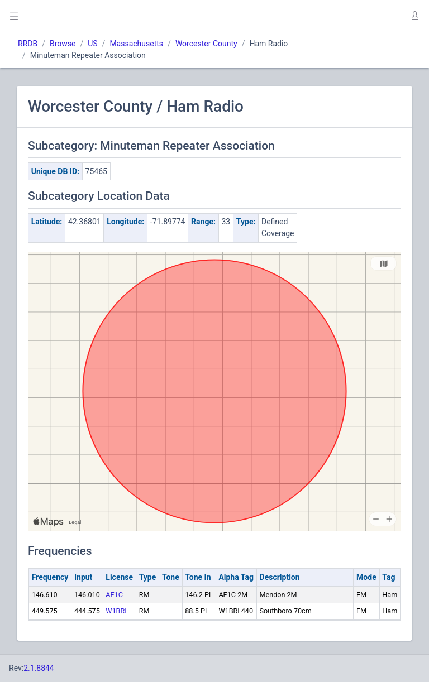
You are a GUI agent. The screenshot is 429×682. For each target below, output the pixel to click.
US (92, 43)
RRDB (27, 43)
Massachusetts (136, 43)
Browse (62, 43)
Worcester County (206, 43)
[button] (414, 16)
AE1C (114, 594)
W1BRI (116, 611)
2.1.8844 (38, 668)
